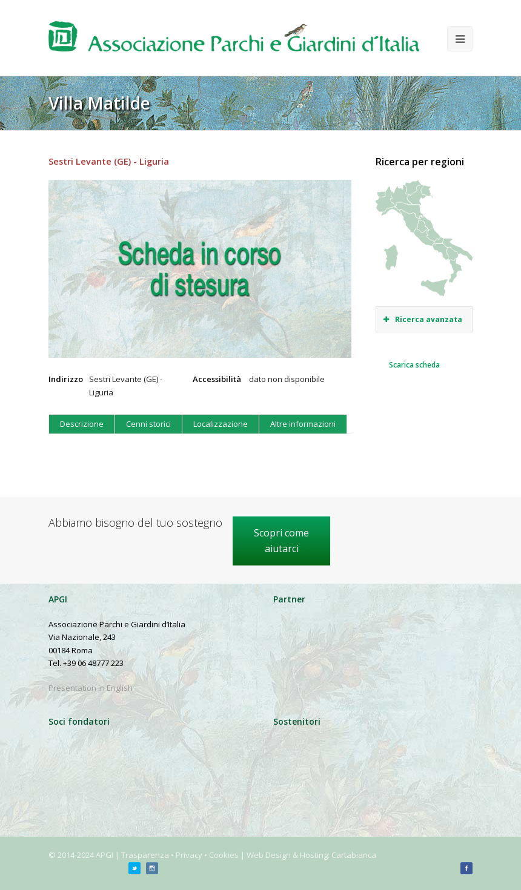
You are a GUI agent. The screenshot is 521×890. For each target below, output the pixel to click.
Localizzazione (220, 423)
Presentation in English (90, 687)
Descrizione (82, 423)
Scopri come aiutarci (281, 540)
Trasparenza (145, 854)
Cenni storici (148, 423)
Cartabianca (353, 854)
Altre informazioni (303, 423)
